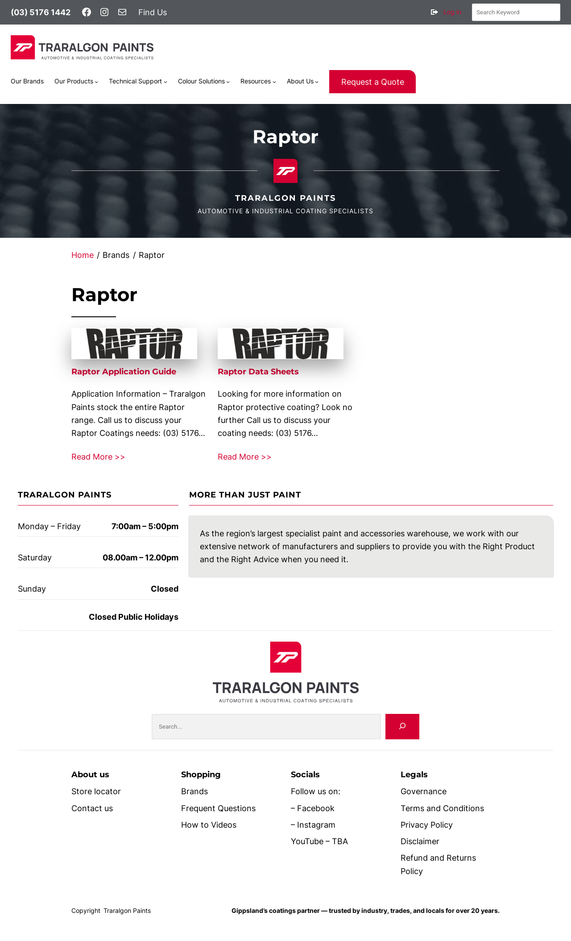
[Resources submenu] (274, 81)
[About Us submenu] (317, 81)
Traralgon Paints (285, 198)
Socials (305, 774)
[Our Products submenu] (96, 81)
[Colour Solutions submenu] (228, 81)
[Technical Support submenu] (165, 81)
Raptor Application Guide (123, 372)
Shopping (201, 774)
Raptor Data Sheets (258, 372)
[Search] (402, 726)
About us (90, 774)
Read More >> (98, 456)
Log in (452, 12)
